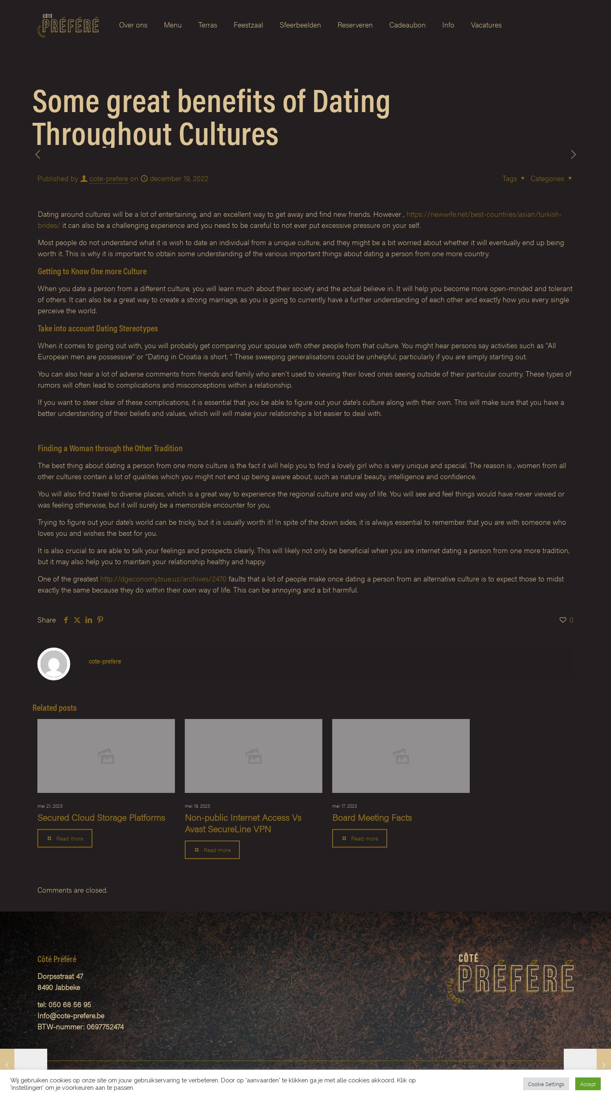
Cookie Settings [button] (546, 1084)
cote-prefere (109, 178)
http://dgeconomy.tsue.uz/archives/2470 (163, 578)
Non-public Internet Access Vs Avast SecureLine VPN (243, 823)
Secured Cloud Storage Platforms (101, 817)
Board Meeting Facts (372, 817)
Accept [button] (588, 1084)
